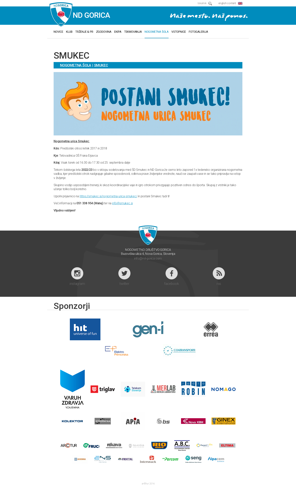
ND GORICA (79, 14)
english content (227, 3)
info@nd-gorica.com (148, 258)
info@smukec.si (122, 203)
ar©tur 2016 (148, 483)
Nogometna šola (75, 65)
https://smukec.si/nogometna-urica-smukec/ (108, 196)
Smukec (101, 65)
